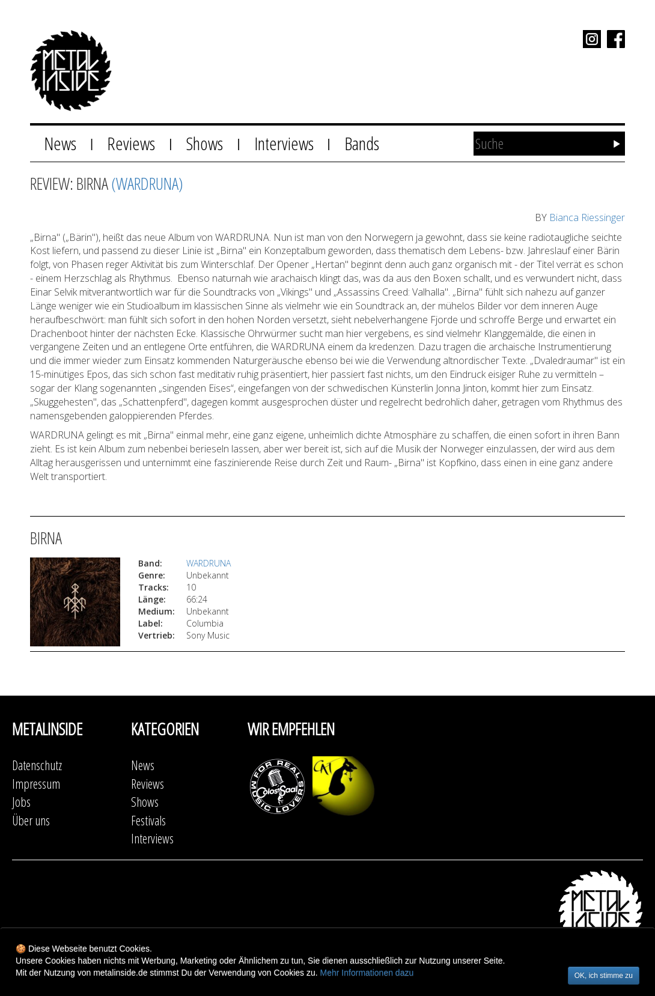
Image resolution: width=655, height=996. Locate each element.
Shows (204, 143)
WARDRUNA (208, 563)
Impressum (36, 783)
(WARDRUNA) (147, 183)
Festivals (148, 820)
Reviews (131, 143)
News (60, 143)
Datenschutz (37, 765)
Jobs (21, 801)
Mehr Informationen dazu (367, 972)
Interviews (284, 143)
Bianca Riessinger (587, 217)
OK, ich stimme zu (603, 975)
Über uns (31, 820)
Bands (361, 143)
